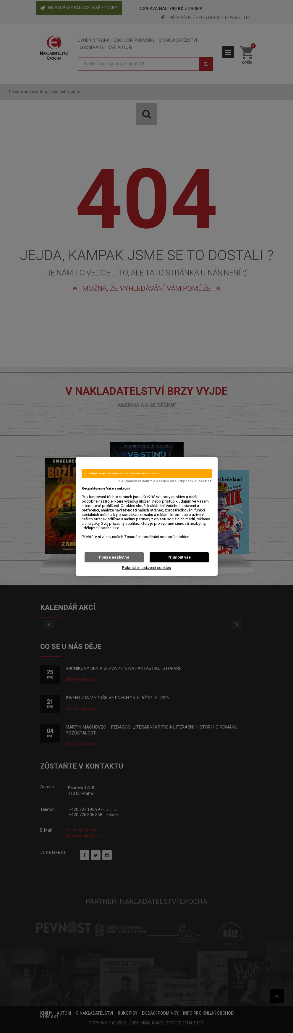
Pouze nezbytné (114, 557)
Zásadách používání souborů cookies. (157, 537)
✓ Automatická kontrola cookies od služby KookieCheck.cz (165, 481)
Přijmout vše (179, 557)
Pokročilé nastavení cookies (146, 567)
